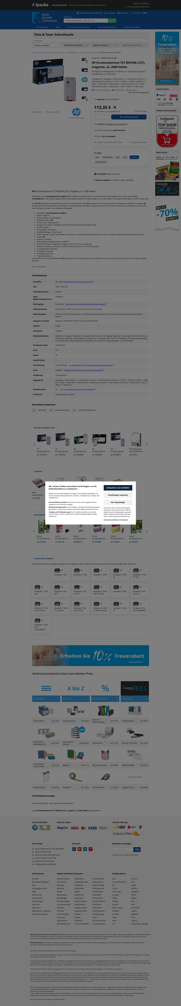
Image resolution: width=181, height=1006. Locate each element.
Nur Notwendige (118, 502)
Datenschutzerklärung (111, 520)
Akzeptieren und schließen (118, 488)
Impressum (124, 520)
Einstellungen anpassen (118, 495)
